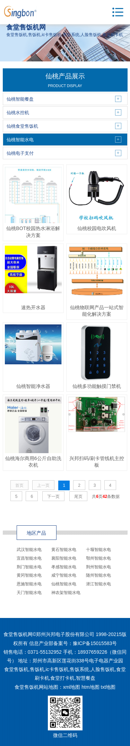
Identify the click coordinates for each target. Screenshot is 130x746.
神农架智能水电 (65, 592)
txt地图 (108, 687)
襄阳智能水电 (63, 558)
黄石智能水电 (63, 549)
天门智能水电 (29, 592)
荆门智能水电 (29, 567)
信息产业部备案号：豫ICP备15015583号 (73, 643)
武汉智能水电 (29, 549)
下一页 (53, 496)
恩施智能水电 (29, 584)
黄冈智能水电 (29, 575)
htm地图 (90, 687)
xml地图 (71, 687)
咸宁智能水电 (63, 575)
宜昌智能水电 (29, 558)
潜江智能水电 (98, 584)
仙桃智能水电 (63, 584)
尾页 (78, 496)
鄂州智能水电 (98, 558)
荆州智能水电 (98, 567)
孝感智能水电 (63, 567)
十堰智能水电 (98, 549)
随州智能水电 (98, 575)
